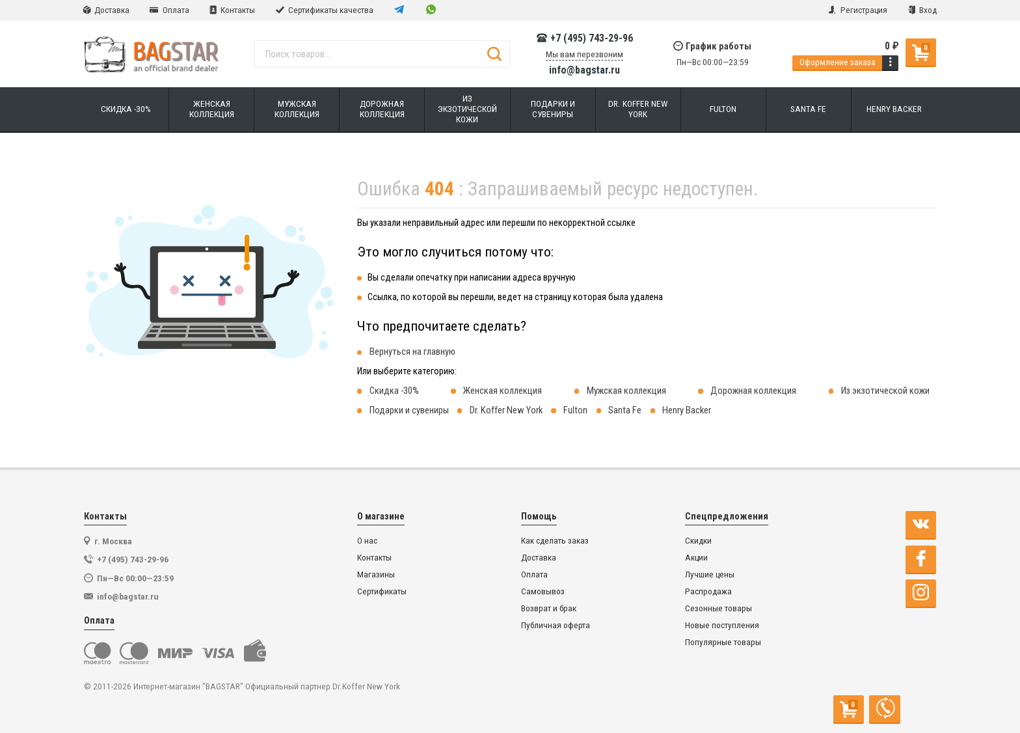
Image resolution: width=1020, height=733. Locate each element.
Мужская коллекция (626, 390)
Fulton (575, 410)
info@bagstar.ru (584, 70)
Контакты (232, 10)
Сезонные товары (718, 608)
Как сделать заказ (555, 541)
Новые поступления (722, 625)
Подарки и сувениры (409, 410)
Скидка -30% (394, 390)
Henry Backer (686, 410)
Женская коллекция (502, 390)
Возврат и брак (548, 608)
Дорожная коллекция (753, 390)
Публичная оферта (555, 625)
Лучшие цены (709, 574)
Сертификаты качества (324, 10)
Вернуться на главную (412, 351)
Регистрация (858, 10)
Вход (922, 10)
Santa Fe (624, 410)
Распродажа (708, 591)
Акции (696, 557)
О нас (367, 541)
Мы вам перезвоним (584, 54)
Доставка (106, 10)
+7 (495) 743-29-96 (584, 38)
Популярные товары (723, 642)
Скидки (698, 541)
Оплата (169, 10)
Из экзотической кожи (885, 390)
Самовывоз (543, 591)
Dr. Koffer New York (506, 410)
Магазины (376, 574)
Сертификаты (382, 591)
